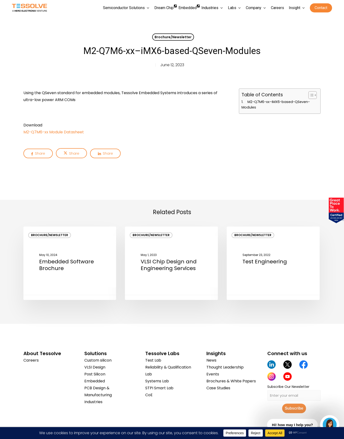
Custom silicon (98, 360)
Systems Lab (157, 381)
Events (212, 374)
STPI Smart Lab (159, 388)
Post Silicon (94, 374)
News (211, 360)
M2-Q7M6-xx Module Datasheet (53, 132)
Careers (31, 360)
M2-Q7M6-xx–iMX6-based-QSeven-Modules (276, 104)
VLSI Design (94, 367)
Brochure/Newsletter (173, 37)
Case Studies (218, 388)
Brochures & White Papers (231, 381)
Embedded (94, 381)
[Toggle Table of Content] (310, 95)
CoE (149, 395)
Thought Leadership (225, 367)
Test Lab (153, 360)
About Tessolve (42, 353)
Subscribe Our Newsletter (288, 386)
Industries (93, 402)
